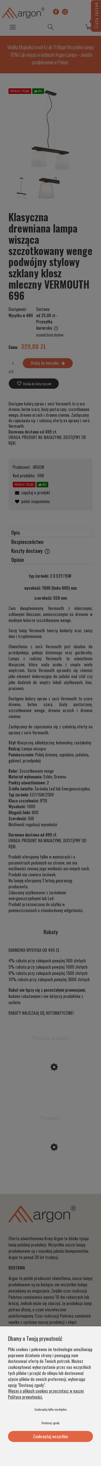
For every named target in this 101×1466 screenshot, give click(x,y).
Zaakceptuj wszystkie (50, 1436)
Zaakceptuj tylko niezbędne (50, 1409)
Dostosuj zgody (51, 1423)
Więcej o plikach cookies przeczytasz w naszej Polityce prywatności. (46, 1394)
